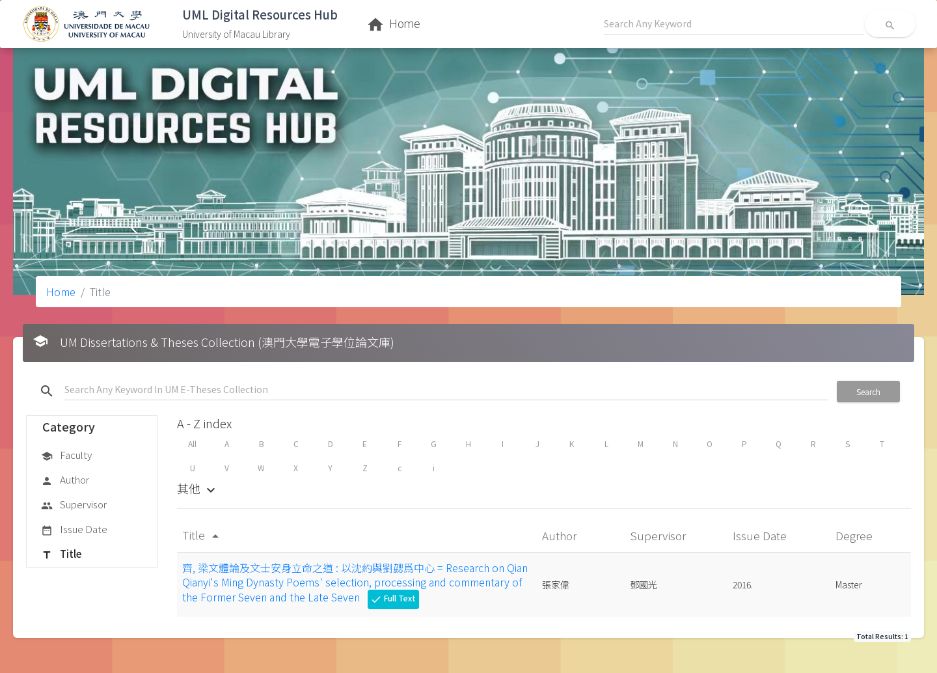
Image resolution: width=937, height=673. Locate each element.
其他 (198, 488)
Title (61, 554)
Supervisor (74, 505)
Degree (855, 535)
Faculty (66, 455)
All (192, 443)
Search (868, 391)
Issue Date (74, 529)
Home (60, 291)
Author (65, 480)
